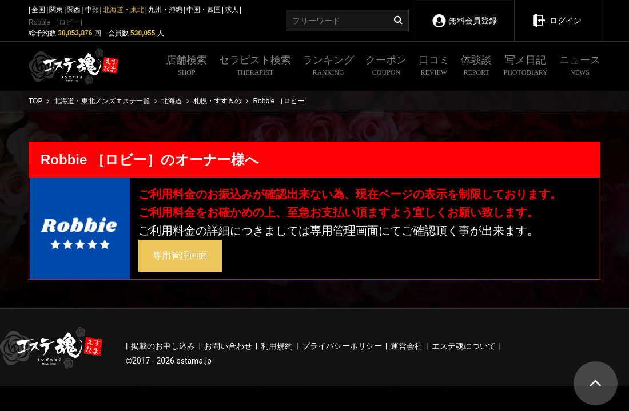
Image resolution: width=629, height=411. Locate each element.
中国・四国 (203, 10)
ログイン (556, 12)
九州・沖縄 (165, 10)
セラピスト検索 (255, 66)
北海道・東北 (123, 10)
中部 (92, 10)
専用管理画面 (180, 255)
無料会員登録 (464, 13)
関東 (56, 10)
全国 (38, 10)
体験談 (476, 66)
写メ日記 (526, 66)
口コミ (434, 66)
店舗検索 (186, 66)
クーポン (386, 66)
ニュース (579, 66)
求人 (231, 10)
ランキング (328, 66)
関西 (74, 10)
